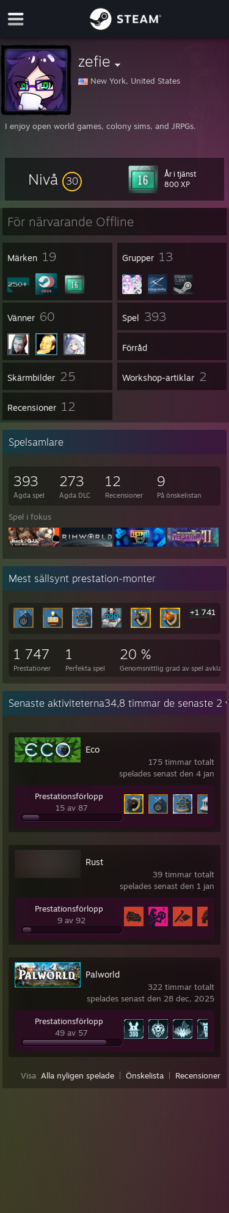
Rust (94, 862)
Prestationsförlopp (69, 796)
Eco (92, 749)
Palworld (102, 974)
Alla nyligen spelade (77, 1075)
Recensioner (197, 1075)
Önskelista (145, 1075)
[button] (55, 179)
